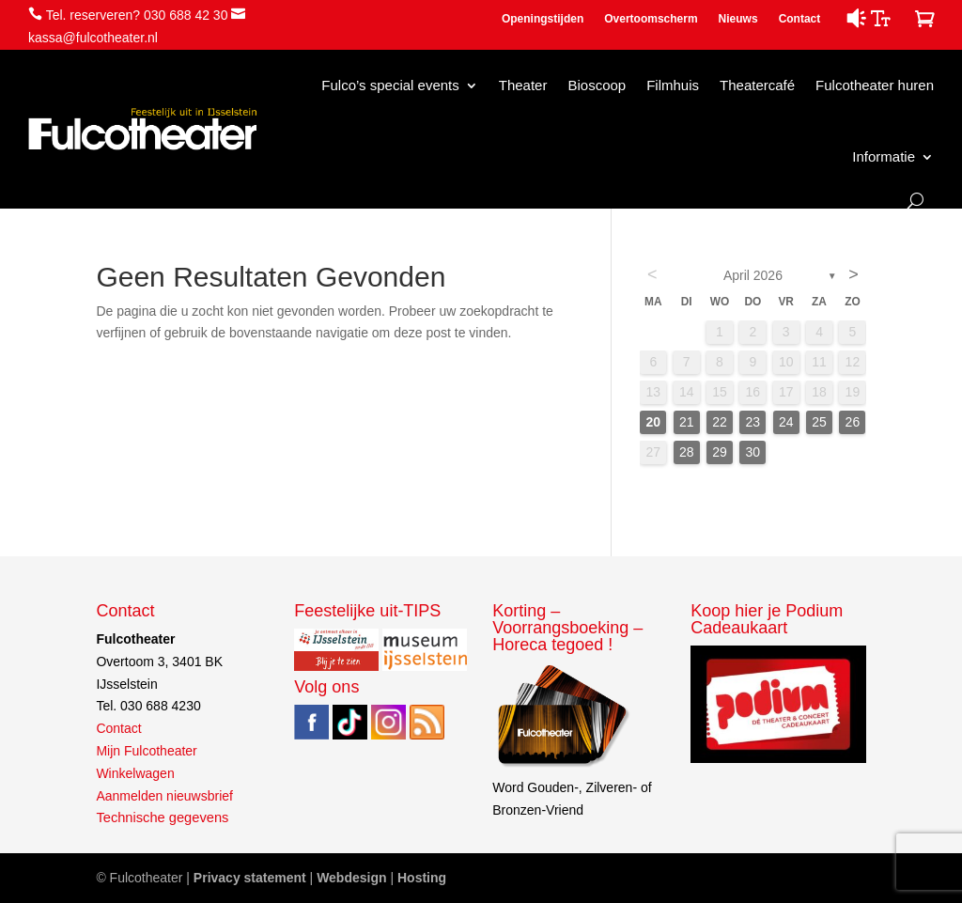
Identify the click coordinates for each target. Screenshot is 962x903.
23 (753, 421)
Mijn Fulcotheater (146, 750)
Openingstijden (542, 18)
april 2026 (753, 275)
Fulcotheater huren (874, 85)
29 (719, 451)
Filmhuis (672, 85)
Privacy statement (250, 877)
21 (686, 421)
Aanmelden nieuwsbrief (164, 795)
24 (786, 421)
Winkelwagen (135, 773)
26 (853, 421)
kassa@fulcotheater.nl (93, 37)
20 (653, 421)
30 (753, 451)
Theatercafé (757, 85)
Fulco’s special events (389, 85)
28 (686, 451)
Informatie (883, 156)
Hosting (421, 877)
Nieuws (738, 18)
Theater (523, 85)
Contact (800, 18)
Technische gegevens (162, 817)
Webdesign (351, 877)
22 (719, 421)
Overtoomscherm (650, 18)
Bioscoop (596, 85)
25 (819, 421)
